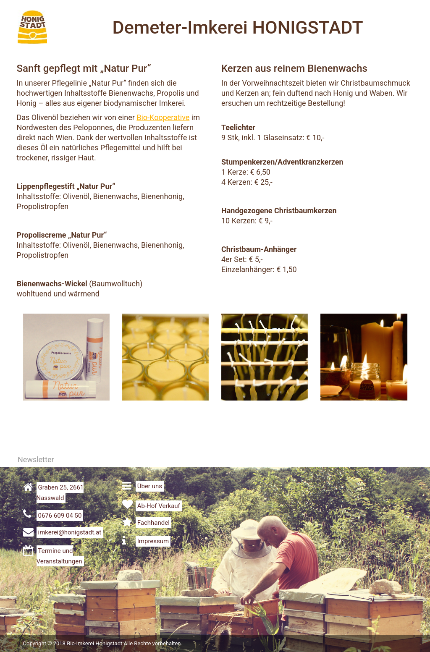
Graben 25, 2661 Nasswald (60, 493)
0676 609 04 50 (60, 515)
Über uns (149, 486)
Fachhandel (153, 522)
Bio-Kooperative (162, 117)
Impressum (153, 541)
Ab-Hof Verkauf (158, 506)
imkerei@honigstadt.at (70, 532)
